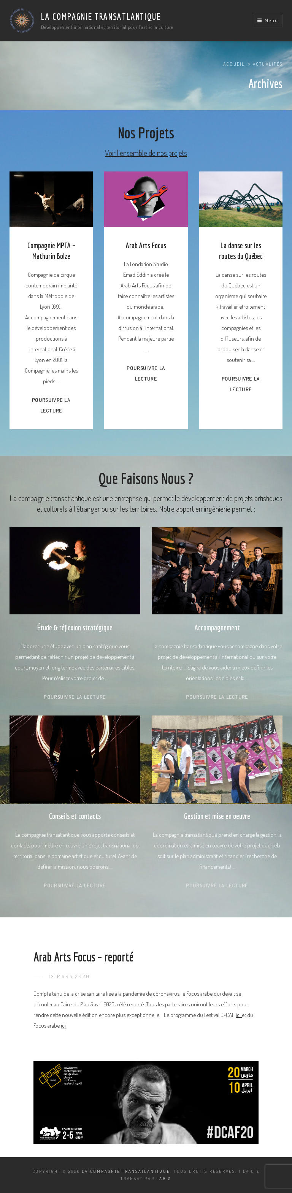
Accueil (234, 64)
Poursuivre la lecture (75, 697)
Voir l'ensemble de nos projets (146, 153)
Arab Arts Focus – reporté (83, 957)
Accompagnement (217, 627)
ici (239, 1014)
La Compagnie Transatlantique (100, 16)
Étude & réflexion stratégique (75, 627)
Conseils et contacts (75, 816)
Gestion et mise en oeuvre (217, 816)
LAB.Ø (163, 1178)
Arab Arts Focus (146, 245)
